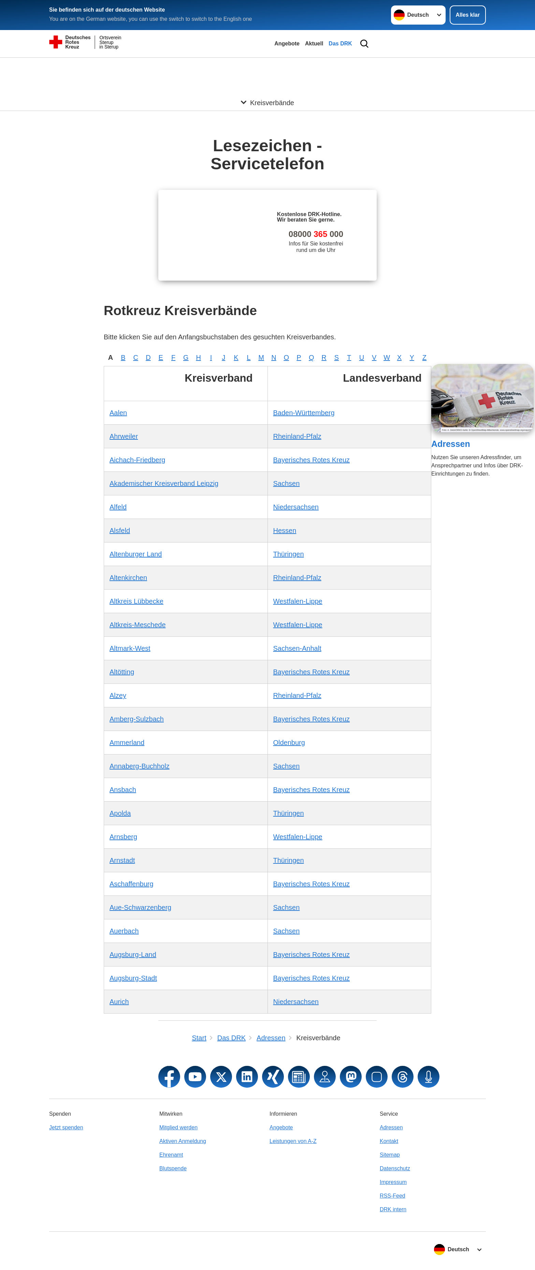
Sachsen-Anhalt (297, 648)
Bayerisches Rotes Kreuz (311, 460)
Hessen (285, 530)
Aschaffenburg (132, 884)
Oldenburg (289, 742)
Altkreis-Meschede (138, 625)
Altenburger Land (136, 554)
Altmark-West (130, 648)
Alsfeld (120, 530)
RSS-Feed (392, 1196)
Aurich (119, 1001)
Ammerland (127, 742)
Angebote (287, 43)
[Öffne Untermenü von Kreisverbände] (267, 66)
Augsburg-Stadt (133, 978)
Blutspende (173, 1168)
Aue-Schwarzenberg (140, 907)
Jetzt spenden (66, 1127)
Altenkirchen (128, 577)
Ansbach (123, 789)
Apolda (120, 813)
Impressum (393, 1182)
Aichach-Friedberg (137, 460)
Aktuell (314, 43)
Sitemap (390, 1155)
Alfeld (118, 507)
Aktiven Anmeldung (182, 1141)
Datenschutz (395, 1168)
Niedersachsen (296, 507)
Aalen (118, 413)
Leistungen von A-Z (293, 1141)
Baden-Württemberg (304, 413)
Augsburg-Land (133, 954)
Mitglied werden (178, 1127)
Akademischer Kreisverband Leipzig (164, 483)
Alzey (118, 695)
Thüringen (288, 554)
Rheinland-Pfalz (297, 436)
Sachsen (286, 483)
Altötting (122, 672)
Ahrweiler (124, 436)
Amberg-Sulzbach (137, 719)
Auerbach (124, 931)
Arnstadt (122, 860)
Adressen (450, 444)
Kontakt (389, 1141)
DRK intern (393, 1209)
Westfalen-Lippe (297, 601)
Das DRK (340, 43)
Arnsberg (123, 837)
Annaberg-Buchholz (140, 766)
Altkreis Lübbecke (136, 601)
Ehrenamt (171, 1155)
